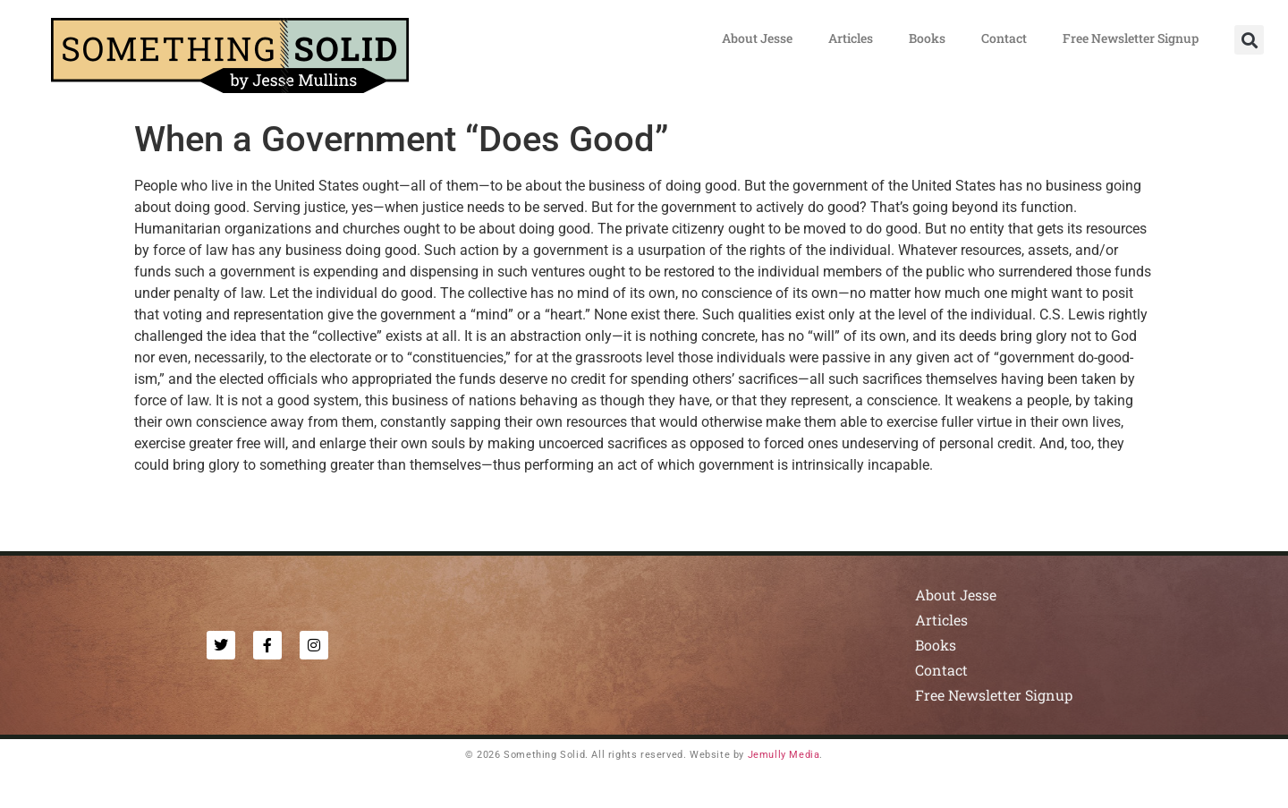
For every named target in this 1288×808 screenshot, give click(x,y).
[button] (1249, 40)
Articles (850, 38)
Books (927, 38)
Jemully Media (784, 755)
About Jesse (757, 38)
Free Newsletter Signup (1131, 38)
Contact (1004, 38)
